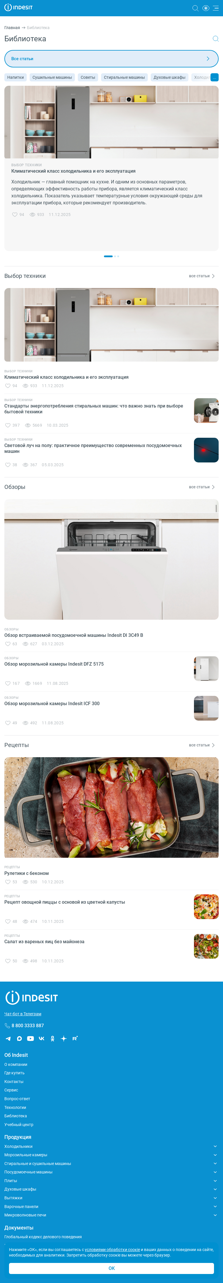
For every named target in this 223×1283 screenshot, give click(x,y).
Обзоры (11, 629)
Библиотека (15, 1116)
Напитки (15, 77)
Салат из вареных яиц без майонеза (44, 941)
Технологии (15, 1107)
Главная (12, 27)
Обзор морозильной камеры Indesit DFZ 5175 (54, 664)
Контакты (14, 1081)
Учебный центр (18, 1124)
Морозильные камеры (25, 1154)
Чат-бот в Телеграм (22, 1014)
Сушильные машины (52, 77)
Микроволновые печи (25, 1215)
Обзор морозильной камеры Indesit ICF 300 (52, 703)
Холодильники (18, 1146)
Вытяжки (13, 1198)
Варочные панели (21, 1206)
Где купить (14, 1073)
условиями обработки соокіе (112, 1249)
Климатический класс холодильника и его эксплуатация (73, 171)
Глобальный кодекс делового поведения (43, 1236)
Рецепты (12, 867)
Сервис (11, 1090)
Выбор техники (26, 165)
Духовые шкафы (170, 77)
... (214, 77)
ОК (112, 1268)
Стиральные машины (124, 77)
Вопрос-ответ (17, 1098)
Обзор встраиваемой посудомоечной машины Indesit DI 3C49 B (73, 635)
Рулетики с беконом (26, 873)
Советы (88, 77)
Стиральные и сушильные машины (37, 1163)
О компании (15, 1064)
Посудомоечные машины (28, 1172)
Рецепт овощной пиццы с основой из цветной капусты (64, 902)
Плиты (10, 1180)
